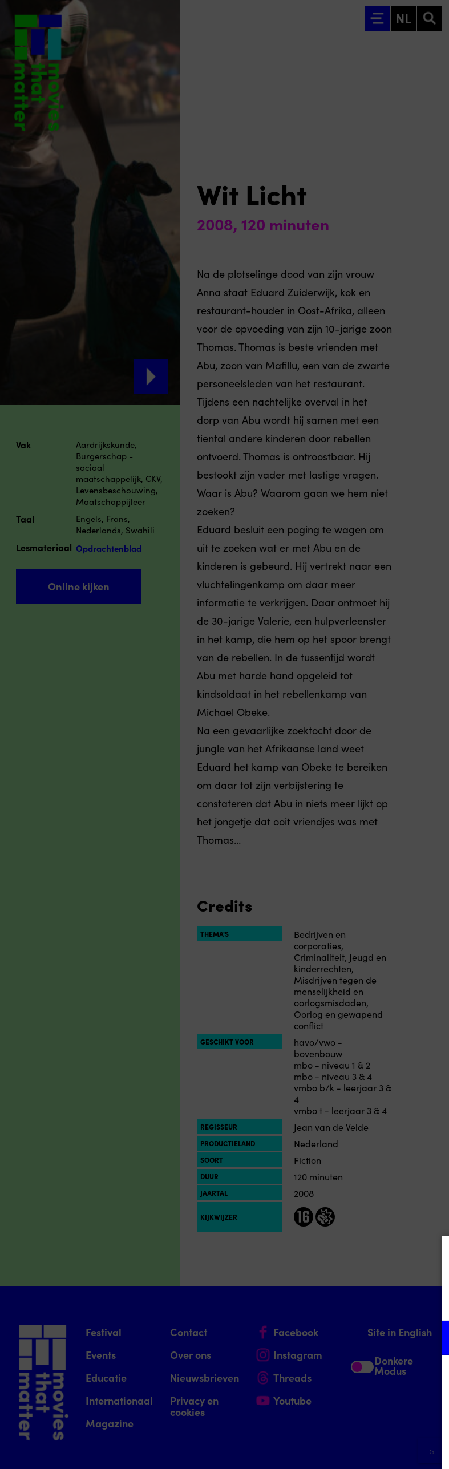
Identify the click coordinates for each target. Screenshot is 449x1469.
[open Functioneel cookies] (430, 1339)
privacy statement (306, 1300)
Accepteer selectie (352, 1447)
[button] (340, 1337)
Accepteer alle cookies (352, 1414)
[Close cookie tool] (431, 1256)
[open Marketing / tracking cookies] (430, 1373)
